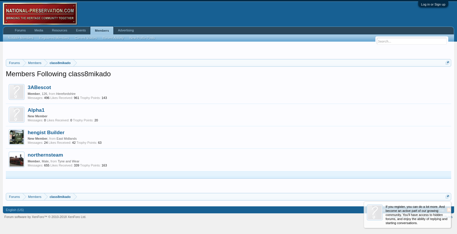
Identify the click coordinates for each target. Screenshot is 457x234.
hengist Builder (46, 132)
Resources (59, 30)
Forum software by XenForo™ (45, 217)
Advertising (126, 30)
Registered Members (54, 38)
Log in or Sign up (433, 4)
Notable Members (21, 38)
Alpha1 (36, 110)
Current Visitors (86, 38)
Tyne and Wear (68, 161)
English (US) (15, 210)
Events (81, 30)
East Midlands (67, 138)
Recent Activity (113, 38)
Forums (20, 30)
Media (38, 30)
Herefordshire (66, 93)
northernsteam (45, 155)
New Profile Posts (142, 38)
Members (102, 30)
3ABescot (39, 87)
